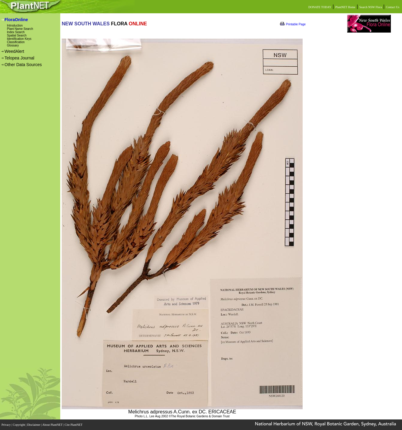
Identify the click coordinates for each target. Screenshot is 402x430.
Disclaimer (34, 424)
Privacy (6, 424)
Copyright (19, 424)
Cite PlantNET (74, 424)
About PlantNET (52, 424)
